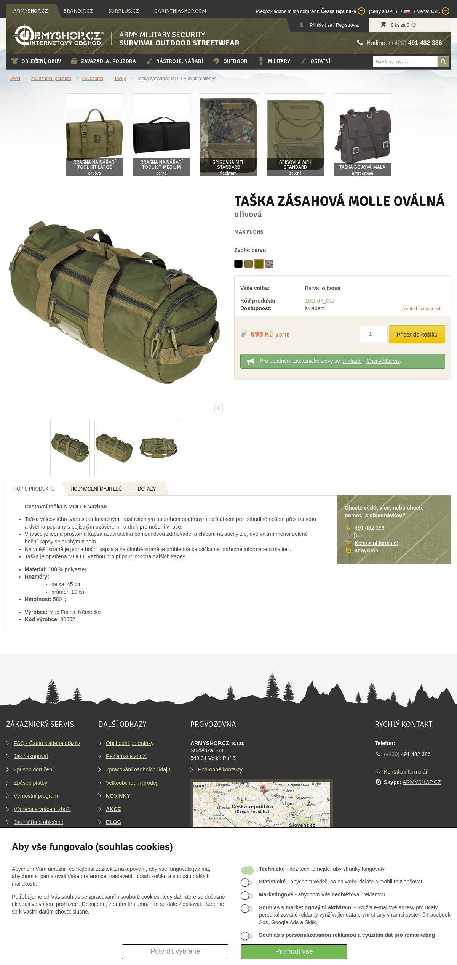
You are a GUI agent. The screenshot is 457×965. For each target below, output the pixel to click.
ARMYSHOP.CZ (422, 782)
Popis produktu (34, 489)
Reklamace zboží (126, 756)
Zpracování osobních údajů (138, 769)
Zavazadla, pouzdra (103, 61)
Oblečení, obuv (35, 61)
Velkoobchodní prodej (131, 783)
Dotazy (147, 489)
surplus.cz (123, 11)
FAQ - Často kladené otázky (47, 743)
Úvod (15, 78)
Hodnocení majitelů (96, 489)
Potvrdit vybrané (175, 951)
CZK (440, 11)
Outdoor (230, 61)
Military (273, 61)
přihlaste (352, 361)
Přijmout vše (294, 951)
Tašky (120, 78)
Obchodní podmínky (129, 743)
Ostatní (314, 61)
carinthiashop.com (180, 11)
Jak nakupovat (31, 756)
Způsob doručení (34, 769)
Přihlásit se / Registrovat (334, 25)
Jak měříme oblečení (38, 822)
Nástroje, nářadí (174, 61)
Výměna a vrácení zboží (42, 809)
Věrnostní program (36, 796)
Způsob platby (30, 783)
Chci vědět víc (383, 361)
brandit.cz (78, 11)
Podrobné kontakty (220, 769)
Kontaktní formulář (376, 543)
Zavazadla (92, 78)
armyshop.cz (30, 11)
